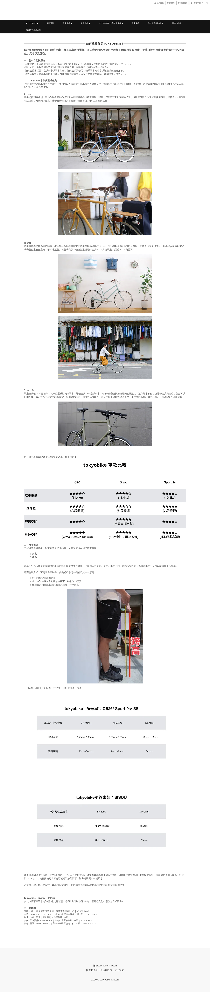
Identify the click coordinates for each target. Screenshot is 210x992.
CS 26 (27, 94)
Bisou (28, 243)
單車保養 (135, 23)
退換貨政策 (106, 970)
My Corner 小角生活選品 (111, 23)
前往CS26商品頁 (98, 100)
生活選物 (85, 23)
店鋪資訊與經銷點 (33, 30)
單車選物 (67, 23)
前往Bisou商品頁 (123, 249)
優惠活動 (50, 23)
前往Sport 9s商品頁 (172, 396)
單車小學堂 (177, 23)
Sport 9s (29, 390)
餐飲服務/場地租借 (156, 23)
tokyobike (32, 23)
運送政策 (119, 970)
